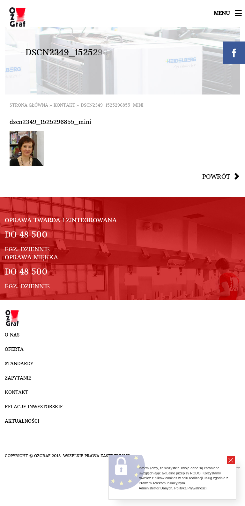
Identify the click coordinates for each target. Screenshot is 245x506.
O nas (12, 335)
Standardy (19, 363)
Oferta (14, 349)
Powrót (216, 176)
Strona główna (29, 105)
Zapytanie (18, 378)
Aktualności (22, 421)
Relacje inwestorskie (34, 407)
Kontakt (64, 105)
